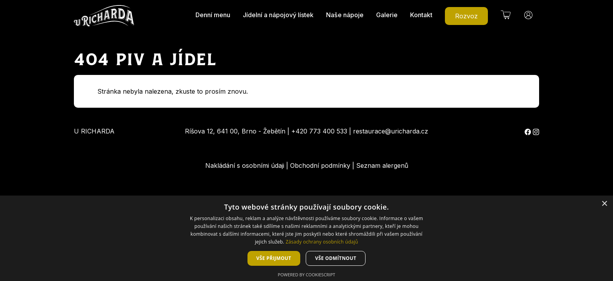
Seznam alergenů (382, 165)
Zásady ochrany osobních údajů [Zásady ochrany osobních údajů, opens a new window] (322, 241)
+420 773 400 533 (319, 131)
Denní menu (212, 15)
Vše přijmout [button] (273, 258)
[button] (505, 15)
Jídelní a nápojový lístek (278, 15)
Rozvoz (466, 16)
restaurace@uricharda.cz (390, 131)
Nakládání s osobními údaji (244, 165)
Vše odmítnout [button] (335, 258)
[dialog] (306, 238)
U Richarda (94, 131)
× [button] (604, 204)
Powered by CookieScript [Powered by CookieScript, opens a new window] (306, 274)
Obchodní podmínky (320, 165)
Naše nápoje (345, 15)
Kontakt (421, 15)
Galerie (387, 15)
